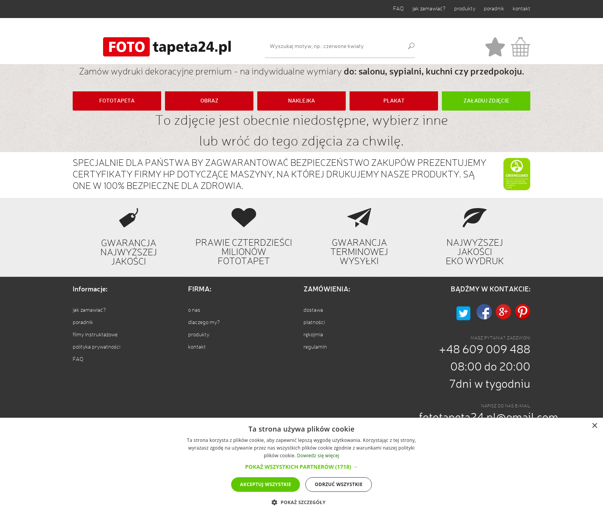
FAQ (398, 9)
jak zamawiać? (429, 9)
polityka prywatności (96, 347)
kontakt (521, 9)
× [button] (594, 426)
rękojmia (313, 334)
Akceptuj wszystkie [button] (265, 484)
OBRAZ (209, 101)
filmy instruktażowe (95, 334)
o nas (194, 310)
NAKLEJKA (301, 101)
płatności (314, 322)
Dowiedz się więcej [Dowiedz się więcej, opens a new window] (318, 455)
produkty (464, 9)
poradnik (494, 9)
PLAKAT (394, 101)
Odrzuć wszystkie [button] (338, 484)
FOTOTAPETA (117, 101)
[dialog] (301, 467)
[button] (301, 467)
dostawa (313, 310)
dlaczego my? (204, 322)
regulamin (315, 347)
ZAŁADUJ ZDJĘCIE (486, 101)
